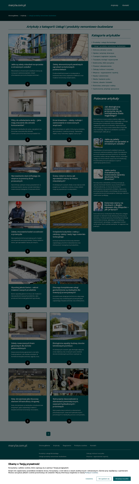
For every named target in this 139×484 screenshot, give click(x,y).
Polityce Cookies (91, 472)
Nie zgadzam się (104, 479)
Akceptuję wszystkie (121, 479)
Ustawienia (89, 479)
